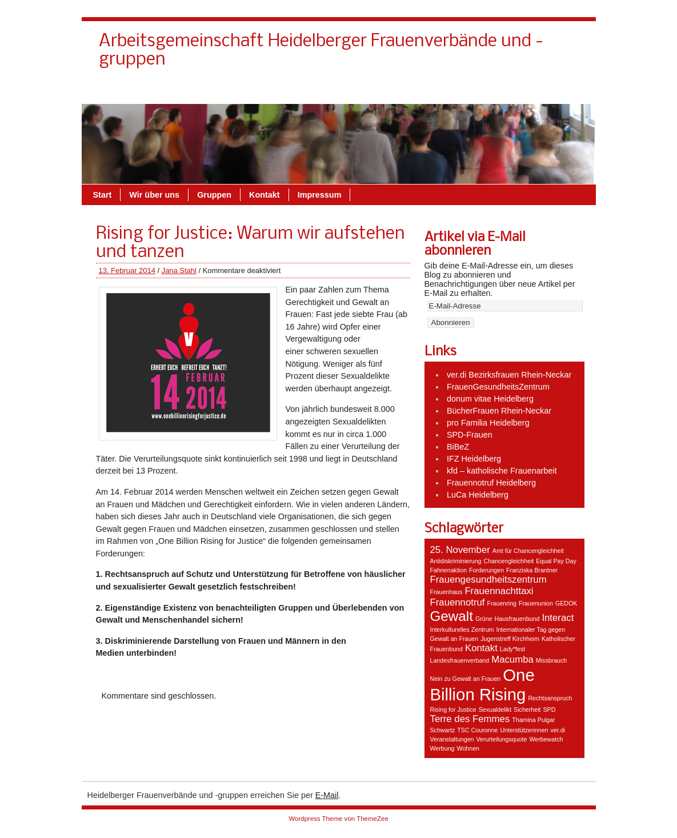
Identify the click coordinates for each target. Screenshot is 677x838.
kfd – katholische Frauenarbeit (502, 470)
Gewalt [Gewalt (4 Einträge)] (451, 616)
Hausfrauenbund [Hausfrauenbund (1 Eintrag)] (517, 618)
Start (102, 194)
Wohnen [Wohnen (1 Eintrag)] (468, 748)
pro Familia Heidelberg (488, 422)
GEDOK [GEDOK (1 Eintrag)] (566, 603)
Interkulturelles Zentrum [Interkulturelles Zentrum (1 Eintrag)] (462, 629)
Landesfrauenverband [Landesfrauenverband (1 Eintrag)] (460, 660)
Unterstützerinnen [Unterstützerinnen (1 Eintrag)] (524, 730)
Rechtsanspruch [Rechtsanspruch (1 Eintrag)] (550, 698)
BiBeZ (458, 446)
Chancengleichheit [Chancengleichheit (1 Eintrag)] (509, 561)
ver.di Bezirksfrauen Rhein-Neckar (509, 374)
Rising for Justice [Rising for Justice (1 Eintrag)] (453, 709)
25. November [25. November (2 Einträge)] (460, 549)
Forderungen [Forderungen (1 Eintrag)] (486, 570)
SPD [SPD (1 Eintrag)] (549, 709)
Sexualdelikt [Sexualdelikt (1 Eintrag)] (495, 709)
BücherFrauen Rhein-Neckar (499, 410)
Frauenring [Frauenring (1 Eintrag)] (502, 603)
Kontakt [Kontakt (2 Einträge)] (481, 648)
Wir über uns (433, 90)
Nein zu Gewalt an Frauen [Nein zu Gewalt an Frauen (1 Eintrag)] (465, 678)
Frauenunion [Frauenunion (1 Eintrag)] (536, 603)
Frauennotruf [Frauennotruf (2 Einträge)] (457, 602)
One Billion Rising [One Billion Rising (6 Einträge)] (482, 684)
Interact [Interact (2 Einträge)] (558, 617)
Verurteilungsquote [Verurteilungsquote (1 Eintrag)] (501, 739)
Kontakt (375, 90)
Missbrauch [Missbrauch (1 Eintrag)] (551, 660)
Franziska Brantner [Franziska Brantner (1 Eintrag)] (532, 570)
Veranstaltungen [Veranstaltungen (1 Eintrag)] (452, 739)
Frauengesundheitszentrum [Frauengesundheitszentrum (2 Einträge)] (488, 579)
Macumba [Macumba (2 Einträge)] (512, 659)
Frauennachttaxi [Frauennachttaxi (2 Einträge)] (498, 591)
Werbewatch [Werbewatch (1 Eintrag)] (546, 739)
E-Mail (327, 795)
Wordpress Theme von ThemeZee (338, 818)
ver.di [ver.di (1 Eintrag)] (558, 730)
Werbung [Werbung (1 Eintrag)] (442, 748)
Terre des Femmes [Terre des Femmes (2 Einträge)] (470, 718)
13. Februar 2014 (127, 270)
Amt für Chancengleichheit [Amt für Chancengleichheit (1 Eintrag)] (528, 550)
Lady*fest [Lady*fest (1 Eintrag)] (512, 648)
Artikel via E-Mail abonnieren (475, 244)
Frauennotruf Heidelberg (491, 482)
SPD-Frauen (469, 434)
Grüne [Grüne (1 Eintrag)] (483, 618)
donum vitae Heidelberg (490, 398)
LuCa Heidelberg (477, 494)
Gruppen (493, 90)
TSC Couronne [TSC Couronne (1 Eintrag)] (477, 730)
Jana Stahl (179, 270)
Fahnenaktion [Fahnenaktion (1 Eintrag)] (448, 570)
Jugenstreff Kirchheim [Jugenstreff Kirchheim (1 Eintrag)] (509, 638)
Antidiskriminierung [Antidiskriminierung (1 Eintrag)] (456, 561)
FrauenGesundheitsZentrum (498, 386)
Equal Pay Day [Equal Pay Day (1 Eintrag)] (556, 561)
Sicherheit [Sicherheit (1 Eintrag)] (527, 709)
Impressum (550, 90)
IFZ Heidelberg (474, 458)
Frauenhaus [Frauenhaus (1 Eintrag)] (446, 591)
